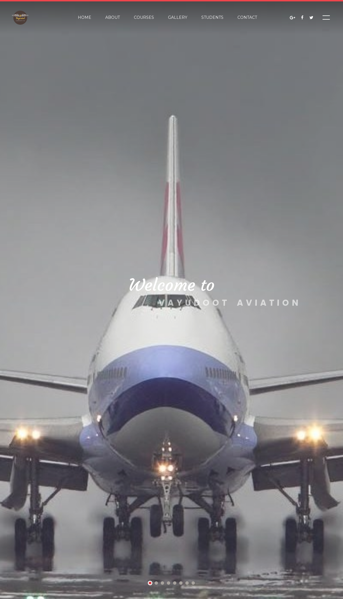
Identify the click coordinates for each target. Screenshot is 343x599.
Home (84, 17)
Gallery (177, 17)
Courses (144, 17)
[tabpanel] (171, 299)
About (112, 17)
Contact (247, 17)
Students (212, 17)
